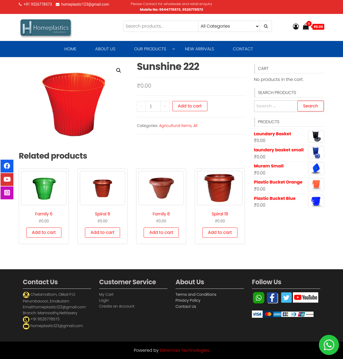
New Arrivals (199, 49)
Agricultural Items (175, 125)
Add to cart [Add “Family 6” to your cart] (44, 232)
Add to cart (190, 106)
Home (70, 49)
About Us (105, 49)
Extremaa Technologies (184, 350)
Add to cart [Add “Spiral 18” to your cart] (220, 232)
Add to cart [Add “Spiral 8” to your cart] (102, 232)
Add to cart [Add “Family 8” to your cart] (161, 232)
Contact (243, 49)
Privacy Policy (188, 300)
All (195, 125)
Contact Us (186, 306)
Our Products (150, 49)
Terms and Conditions (196, 294)
